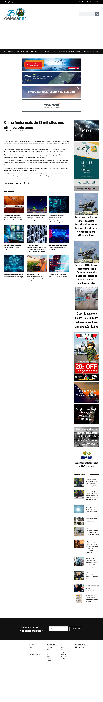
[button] (17, 183)
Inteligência (70, 51)
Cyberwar (27, 130)
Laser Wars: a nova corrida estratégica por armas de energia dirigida (36, 218)
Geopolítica (38, 51)
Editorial (96, 51)
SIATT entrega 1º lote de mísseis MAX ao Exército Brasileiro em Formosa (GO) (13, 218)
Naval (23, 51)
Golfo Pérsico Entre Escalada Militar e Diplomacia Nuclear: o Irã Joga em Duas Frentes (92, 562)
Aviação (17, 51)
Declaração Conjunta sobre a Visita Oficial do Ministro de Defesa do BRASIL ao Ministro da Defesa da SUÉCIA (92, 495)
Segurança (47, 51)
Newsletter (87, 51)
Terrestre (10, 51)
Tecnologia (61, 51)
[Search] (97, 14)
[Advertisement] (51, 32)
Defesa (54, 51)
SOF (27, 51)
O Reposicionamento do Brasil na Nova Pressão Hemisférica (92, 586)
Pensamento (79, 51)
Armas (32, 51)
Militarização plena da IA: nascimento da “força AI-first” (12, 247)
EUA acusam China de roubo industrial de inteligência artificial (58, 247)
